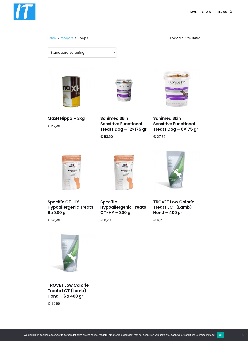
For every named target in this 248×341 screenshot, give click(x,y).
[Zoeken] (231, 11)
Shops (206, 12)
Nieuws (221, 12)
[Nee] (243, 335)
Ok (220, 334)
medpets (67, 38)
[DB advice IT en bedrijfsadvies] (24, 11)
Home (192, 12)
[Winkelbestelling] (82, 52)
